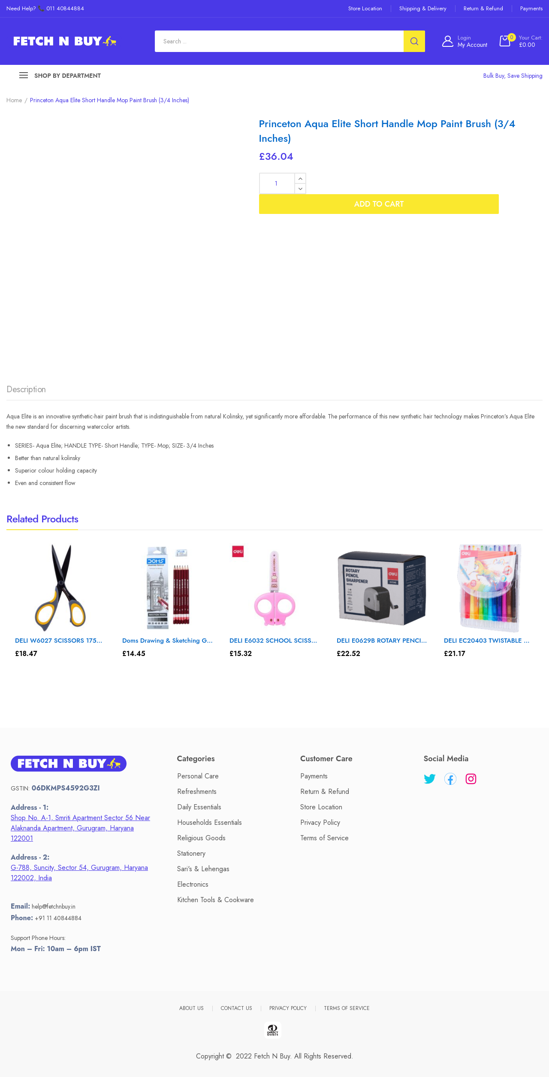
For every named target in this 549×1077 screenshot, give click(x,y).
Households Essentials (209, 822)
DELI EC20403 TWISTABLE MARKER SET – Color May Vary (489, 640)
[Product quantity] (282, 183)
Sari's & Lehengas (203, 869)
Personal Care (198, 776)
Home (14, 100)
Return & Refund (324, 791)
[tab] (26, 391)
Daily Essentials (199, 807)
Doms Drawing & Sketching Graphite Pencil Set (167, 640)
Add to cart (426, 183)
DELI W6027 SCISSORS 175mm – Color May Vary (60, 640)
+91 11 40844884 (58, 918)
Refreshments (197, 791)
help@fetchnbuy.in (53, 906)
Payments (314, 776)
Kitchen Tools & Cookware (215, 900)
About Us (191, 1008)
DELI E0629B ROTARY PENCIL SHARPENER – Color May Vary (382, 640)
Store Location (321, 807)
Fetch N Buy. (273, 1056)
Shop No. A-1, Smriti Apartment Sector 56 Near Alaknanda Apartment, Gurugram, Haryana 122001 (80, 828)
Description (26, 389)
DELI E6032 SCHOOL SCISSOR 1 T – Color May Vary (274, 640)
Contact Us (236, 1008)
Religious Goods (201, 838)
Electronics (192, 884)
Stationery (191, 853)
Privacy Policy (320, 822)
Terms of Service (324, 838)
